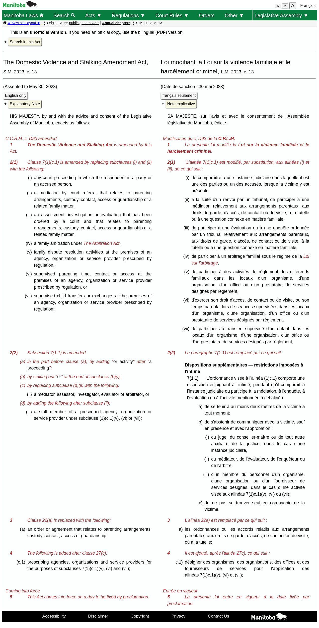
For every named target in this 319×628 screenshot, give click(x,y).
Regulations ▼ (128, 15)
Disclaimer (98, 616)
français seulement (179, 95)
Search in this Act (25, 42)
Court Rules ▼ (172, 15)
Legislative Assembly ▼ (282, 15)
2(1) (15, 162)
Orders (207, 15)
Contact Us (218, 616)
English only (15, 95)
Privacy (178, 616)
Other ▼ (234, 15)
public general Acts (84, 23)
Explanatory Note (25, 104)
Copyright (140, 616)
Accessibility (54, 616)
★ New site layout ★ (23, 23)
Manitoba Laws (23, 15)
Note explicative (181, 104)
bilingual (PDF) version (160, 32)
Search (64, 15)
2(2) (15, 352)
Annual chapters (116, 23)
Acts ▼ (93, 15)
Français (308, 5)
